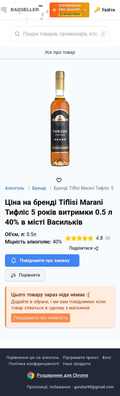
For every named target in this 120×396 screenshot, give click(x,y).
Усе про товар (60, 52)
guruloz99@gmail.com (94, 387)
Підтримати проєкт (81, 357)
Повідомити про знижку (39, 260)
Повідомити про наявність (41, 317)
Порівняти (25, 275)
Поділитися (84, 248)
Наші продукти (77, 363)
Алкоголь (17, 188)
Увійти (104, 10)
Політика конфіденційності (34, 363)
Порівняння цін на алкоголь (32, 357)
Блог (107, 357)
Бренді (41, 188)
